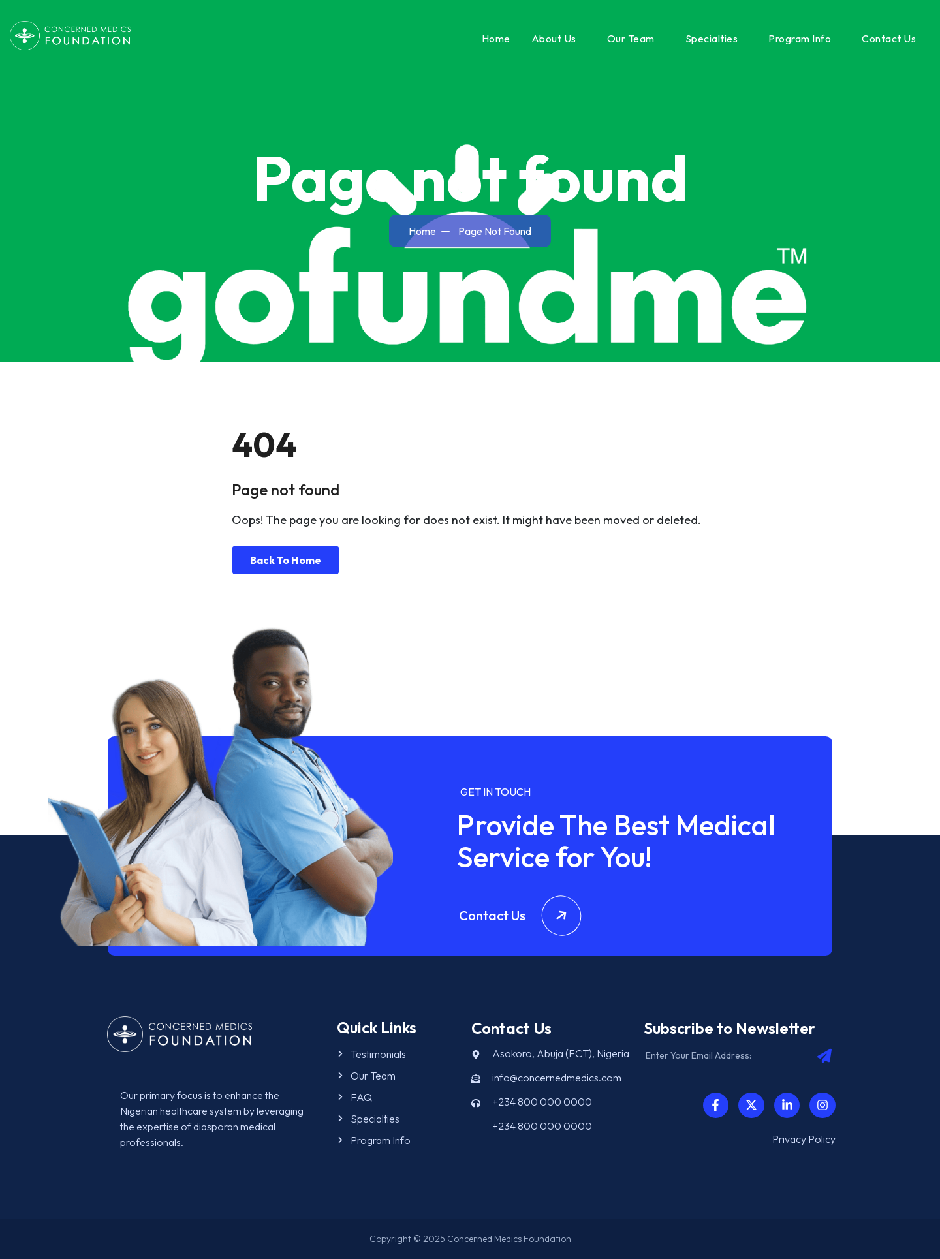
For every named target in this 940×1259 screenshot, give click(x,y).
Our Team (631, 38)
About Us (553, 38)
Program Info (799, 38)
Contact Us (889, 38)
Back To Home (285, 560)
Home (496, 38)
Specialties (711, 38)
